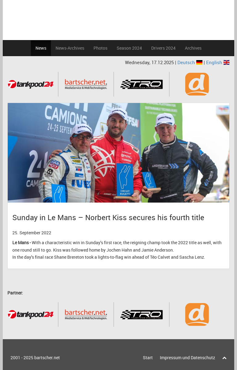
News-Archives (70, 48)
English (218, 62)
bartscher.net (47, 357)
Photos (100, 48)
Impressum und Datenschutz (187, 357)
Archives (193, 48)
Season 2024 (129, 48)
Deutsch (190, 62)
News (40, 48)
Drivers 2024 (163, 48)
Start (148, 357)
